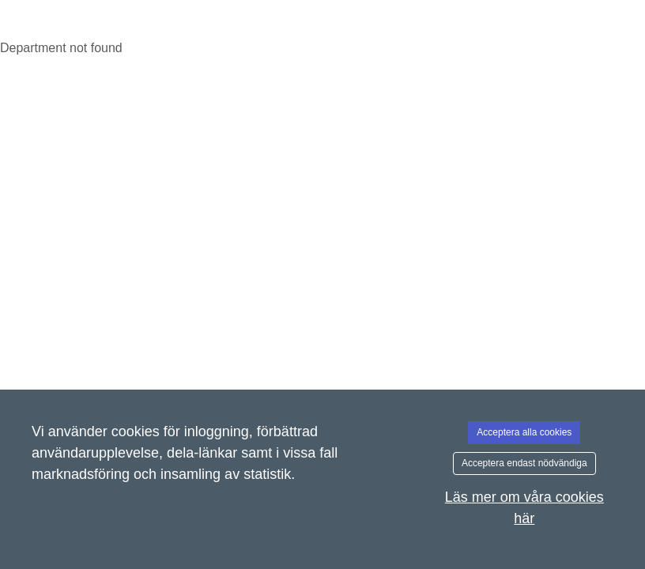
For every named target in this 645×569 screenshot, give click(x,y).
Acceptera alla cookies (524, 432)
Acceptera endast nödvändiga (524, 463)
